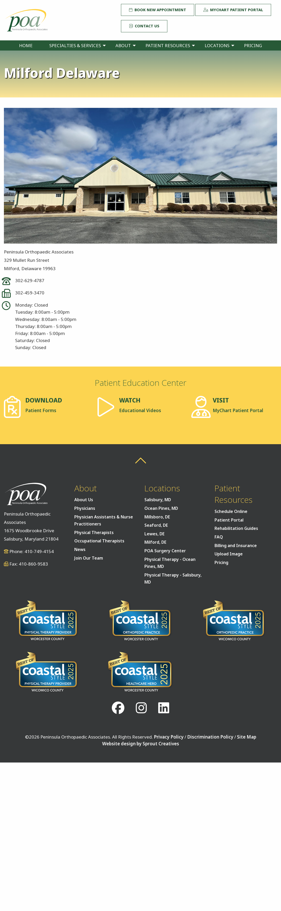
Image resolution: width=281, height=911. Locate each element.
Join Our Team (88, 558)
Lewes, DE (154, 534)
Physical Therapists (94, 532)
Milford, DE (155, 542)
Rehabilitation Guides (236, 528)
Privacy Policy (169, 737)
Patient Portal (229, 520)
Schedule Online (231, 511)
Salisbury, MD (157, 500)
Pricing (253, 45)
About (123, 45)
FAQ (219, 537)
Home (26, 45)
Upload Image (229, 554)
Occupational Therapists (99, 541)
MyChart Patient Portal (233, 9)
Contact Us (144, 25)
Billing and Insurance (236, 545)
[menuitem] (26, 45)
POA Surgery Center (165, 551)
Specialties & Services (75, 45)
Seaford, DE (156, 525)
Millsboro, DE (157, 517)
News (79, 549)
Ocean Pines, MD (161, 508)
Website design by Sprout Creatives (140, 744)
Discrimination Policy (210, 737)
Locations (217, 45)
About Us (83, 500)
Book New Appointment (157, 9)
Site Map (246, 737)
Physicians (84, 508)
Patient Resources (167, 45)
